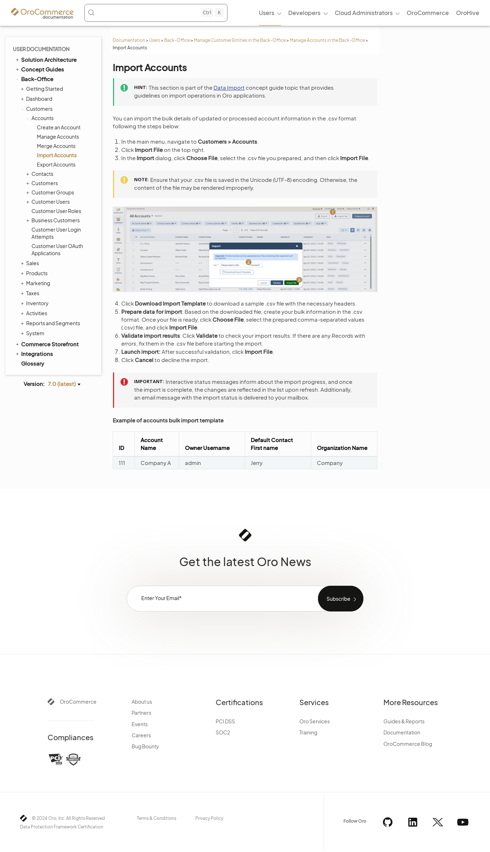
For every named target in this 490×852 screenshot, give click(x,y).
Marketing (36, 283)
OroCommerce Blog (407, 743)
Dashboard (37, 98)
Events (140, 724)
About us (142, 701)
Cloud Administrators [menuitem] (364, 12)
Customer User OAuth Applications (57, 249)
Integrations (34, 353)
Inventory (36, 303)
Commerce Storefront (47, 343)
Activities (35, 313)
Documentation (129, 40)
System (33, 333)
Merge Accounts (56, 146)
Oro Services (314, 721)
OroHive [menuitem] (467, 12)
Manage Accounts (58, 136)
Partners (141, 712)
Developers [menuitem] (304, 12)
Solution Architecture (46, 59)
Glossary (32, 363)
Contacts (40, 173)
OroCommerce (78, 701)
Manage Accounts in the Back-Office (327, 40)
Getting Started (43, 88)
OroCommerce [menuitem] (428, 12)
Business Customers (54, 220)
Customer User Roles (56, 211)
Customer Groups (51, 192)
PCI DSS (225, 721)
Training (308, 732)
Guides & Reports (404, 721)
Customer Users (49, 201)
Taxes (31, 293)
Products (35, 273)
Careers (141, 735)
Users (154, 40)
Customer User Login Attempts (56, 233)
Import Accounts (57, 155)
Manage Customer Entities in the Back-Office (240, 40)
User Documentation (41, 49)
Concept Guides (39, 69)
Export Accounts (56, 164)
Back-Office (177, 40)
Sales (31, 263)
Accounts (41, 118)
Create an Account (58, 127)
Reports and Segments (51, 323)
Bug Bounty (145, 746)
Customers (38, 108)
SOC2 (223, 732)
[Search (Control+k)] (155, 12)
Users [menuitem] (266, 12)
